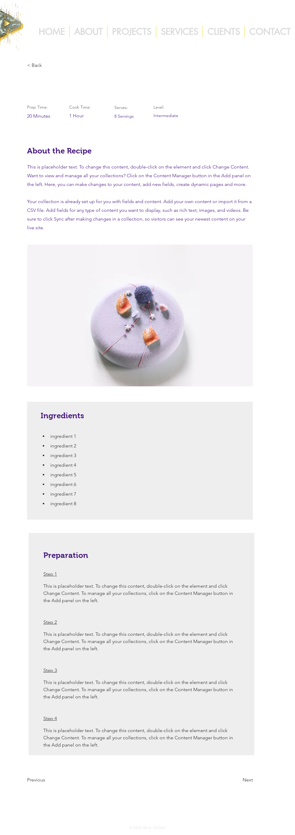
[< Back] (46, 65)
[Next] (238, 780)
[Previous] (46, 780)
